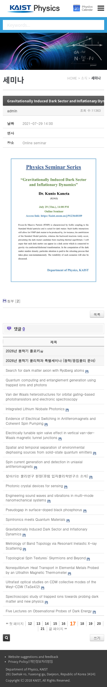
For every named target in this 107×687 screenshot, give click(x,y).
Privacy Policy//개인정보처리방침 (30, 661)
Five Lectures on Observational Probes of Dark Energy (49, 610)
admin (12, 110)
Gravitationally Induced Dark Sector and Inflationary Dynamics (46, 531)
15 (55, 624)
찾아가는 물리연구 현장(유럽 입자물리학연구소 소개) (47, 475)
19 (90, 624)
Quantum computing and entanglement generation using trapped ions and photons (51, 382)
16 (63, 624)
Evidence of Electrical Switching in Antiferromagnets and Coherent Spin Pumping (51, 421)
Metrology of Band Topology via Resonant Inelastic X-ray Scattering (51, 545)
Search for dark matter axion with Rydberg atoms (45, 370)
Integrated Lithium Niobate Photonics (35, 408)
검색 (6, 637)
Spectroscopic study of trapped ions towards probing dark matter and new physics (52, 598)
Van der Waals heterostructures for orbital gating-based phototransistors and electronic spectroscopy (50, 396)
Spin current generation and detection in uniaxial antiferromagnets (44, 464)
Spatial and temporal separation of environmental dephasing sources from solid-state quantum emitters (49, 449)
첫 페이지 (15, 624)
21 (42, 629)
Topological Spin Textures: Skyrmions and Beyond (46, 557)
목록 (97, 314)
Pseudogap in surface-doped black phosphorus (44, 509)
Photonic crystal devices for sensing (34, 485)
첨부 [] (14, 300)
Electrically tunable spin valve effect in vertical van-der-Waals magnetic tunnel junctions (50, 435)
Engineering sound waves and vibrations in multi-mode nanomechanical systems (49, 498)
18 (82, 624)
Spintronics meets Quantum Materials (35, 519)
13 (38, 624)
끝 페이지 (58, 629)
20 (99, 624)
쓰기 (97, 637)
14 (47, 624)
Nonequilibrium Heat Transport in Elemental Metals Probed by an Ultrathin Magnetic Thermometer (52, 570)
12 (30, 624)
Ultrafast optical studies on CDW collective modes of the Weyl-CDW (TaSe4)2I (51, 584)
